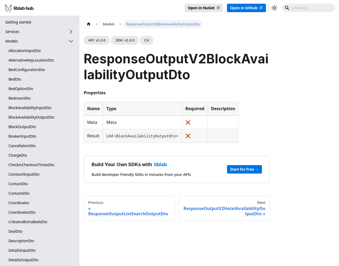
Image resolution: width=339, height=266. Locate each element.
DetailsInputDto (21, 250)
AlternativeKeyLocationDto (31, 60)
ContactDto (18, 183)
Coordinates (18, 202)
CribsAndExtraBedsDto (27, 221)
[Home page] (89, 24)
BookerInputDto (22, 136)
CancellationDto (21, 145)
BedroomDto (19, 98)
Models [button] (11, 41)
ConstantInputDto (23, 174)
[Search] (308, 8)
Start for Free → (244, 169)
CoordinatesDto (21, 212)
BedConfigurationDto (26, 69)
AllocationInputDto (24, 50)
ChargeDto (17, 155)
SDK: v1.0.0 (124, 40)
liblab (160, 164)
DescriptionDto (21, 240)
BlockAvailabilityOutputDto (31, 117)
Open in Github (243, 7)
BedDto (14, 79)
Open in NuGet (201, 7)
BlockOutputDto (22, 126)
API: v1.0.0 (96, 40)
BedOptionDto (20, 88)
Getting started (18, 22)
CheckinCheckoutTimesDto (31, 164)
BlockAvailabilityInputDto (29, 107)
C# (146, 40)
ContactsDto (19, 193)
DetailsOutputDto (23, 259)
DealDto (15, 231)
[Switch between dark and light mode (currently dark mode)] (274, 8)
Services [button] (12, 31)
